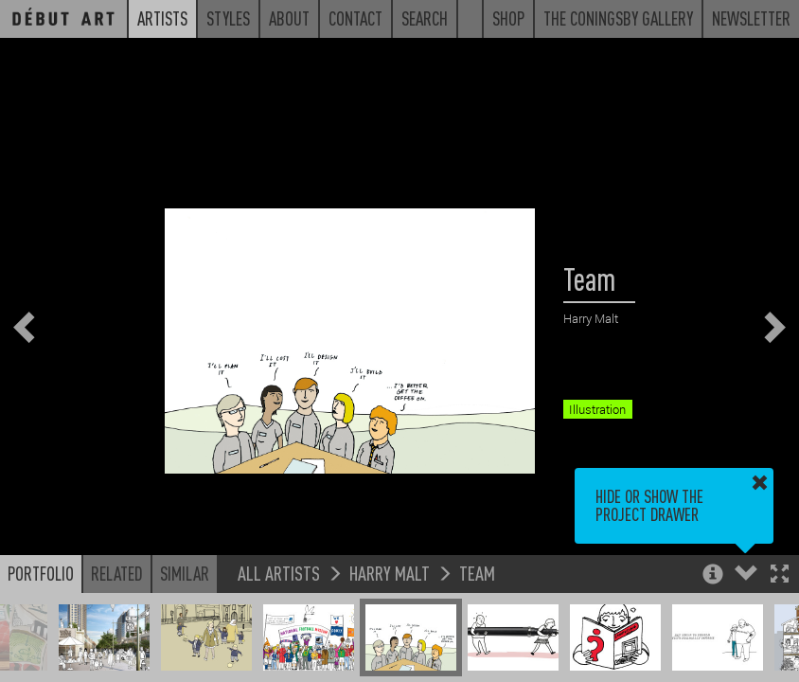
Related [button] (117, 573)
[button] (780, 575)
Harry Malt (389, 572)
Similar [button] (184, 573)
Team (477, 572)
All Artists (279, 572)
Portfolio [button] (41, 573)
